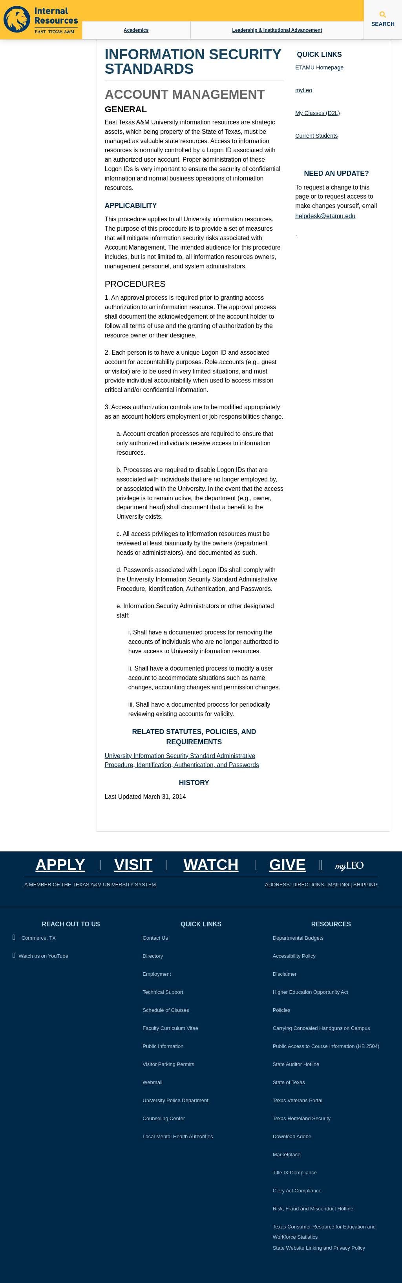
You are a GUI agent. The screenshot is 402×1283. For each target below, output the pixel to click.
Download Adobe (292, 1136)
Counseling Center (164, 1118)
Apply (60, 864)
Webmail (152, 1082)
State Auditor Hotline (296, 1064)
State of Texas (289, 1082)
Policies (284, 1009)
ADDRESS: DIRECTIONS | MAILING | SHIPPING (321, 885)
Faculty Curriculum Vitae (170, 1028)
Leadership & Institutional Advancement (277, 30)
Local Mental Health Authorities (178, 1136)
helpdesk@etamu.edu (325, 216)
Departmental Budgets (298, 938)
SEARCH (383, 19)
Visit (133, 864)
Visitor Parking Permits (168, 1064)
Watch (210, 864)
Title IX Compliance (295, 1172)
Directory (153, 956)
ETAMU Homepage (319, 67)
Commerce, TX (34, 937)
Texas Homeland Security (302, 1118)
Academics (136, 30)
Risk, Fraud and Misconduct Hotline (313, 1209)
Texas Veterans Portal (297, 1100)
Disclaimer (285, 974)
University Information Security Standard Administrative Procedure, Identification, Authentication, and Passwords (182, 761)
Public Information (163, 1046)
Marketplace (287, 1154)
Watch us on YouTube (40, 955)
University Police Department (175, 1100)
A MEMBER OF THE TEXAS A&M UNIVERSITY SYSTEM (90, 885)
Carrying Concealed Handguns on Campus (321, 1028)
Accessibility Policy (294, 956)
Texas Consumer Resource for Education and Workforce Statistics (324, 1232)
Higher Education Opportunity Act (310, 992)
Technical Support (163, 992)
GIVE (287, 864)
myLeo (303, 90)
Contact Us (155, 938)
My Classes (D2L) (317, 113)
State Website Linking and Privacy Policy (319, 1248)
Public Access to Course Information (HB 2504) (326, 1046)
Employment (157, 974)
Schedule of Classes (166, 1010)
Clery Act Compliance (297, 1191)
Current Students (316, 136)
